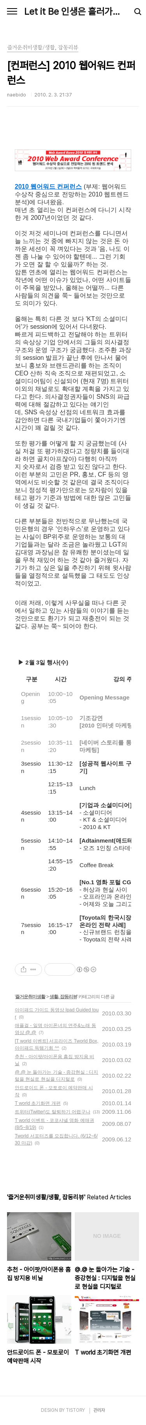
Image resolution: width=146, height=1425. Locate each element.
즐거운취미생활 (30, 996)
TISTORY (75, 1410)
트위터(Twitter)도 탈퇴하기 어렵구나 (52, 1112)
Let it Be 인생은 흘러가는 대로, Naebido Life (73, 11)
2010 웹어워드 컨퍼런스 (48, 186)
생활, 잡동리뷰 (63, 996)
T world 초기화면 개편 (38, 1103)
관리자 (99, 1410)
